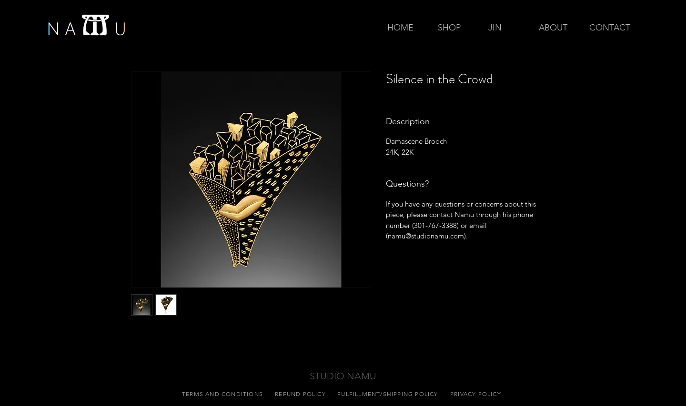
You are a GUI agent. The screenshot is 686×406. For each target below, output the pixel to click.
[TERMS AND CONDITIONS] (223, 393)
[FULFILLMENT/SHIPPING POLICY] (389, 393)
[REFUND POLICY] (301, 393)
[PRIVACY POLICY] (476, 393)
